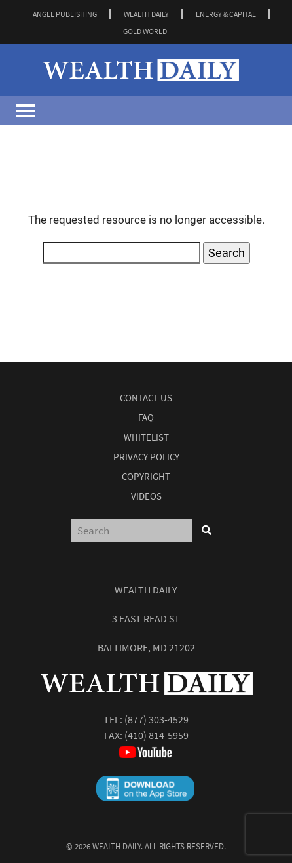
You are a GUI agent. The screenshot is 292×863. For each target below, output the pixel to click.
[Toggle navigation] (25, 110)
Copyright (146, 476)
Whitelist (146, 437)
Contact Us (146, 397)
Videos (146, 496)
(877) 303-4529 (156, 719)
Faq (146, 417)
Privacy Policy (146, 457)
